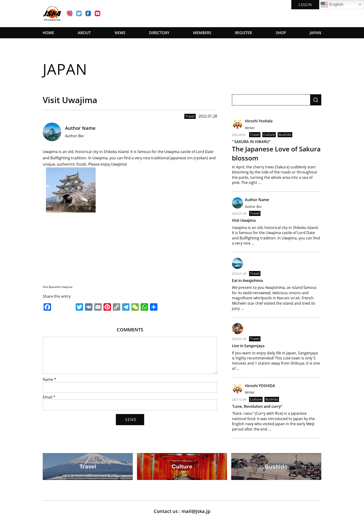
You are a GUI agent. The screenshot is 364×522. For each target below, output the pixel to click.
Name (49, 379)
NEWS (120, 32)
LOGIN (305, 4)
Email (49, 397)
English (332, 4)
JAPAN (315, 32)
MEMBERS (202, 32)
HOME (48, 32)
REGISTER (243, 32)
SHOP (281, 32)
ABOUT (84, 32)
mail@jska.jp (196, 511)
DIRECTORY (159, 32)
